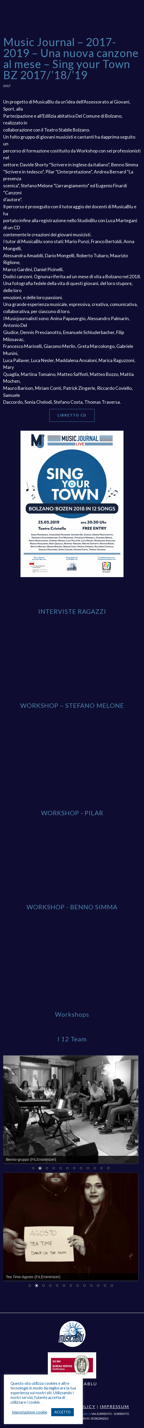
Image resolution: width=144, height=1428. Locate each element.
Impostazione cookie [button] (29, 1412)
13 (112, 1286)
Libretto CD (72, 415)
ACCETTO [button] (62, 1412)
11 (101, 1169)
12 (108, 1169)
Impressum (114, 1406)
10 (94, 1169)
